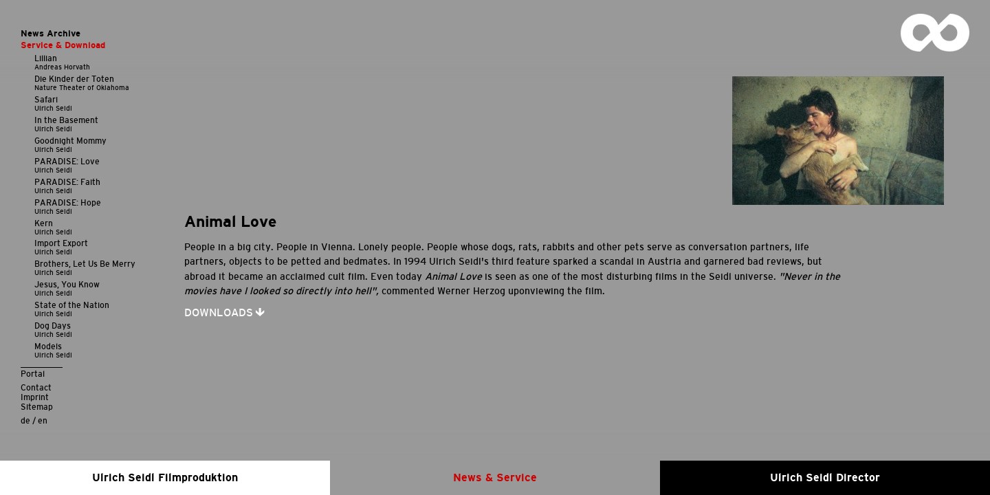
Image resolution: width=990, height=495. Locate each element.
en (42, 420)
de (25, 420)
